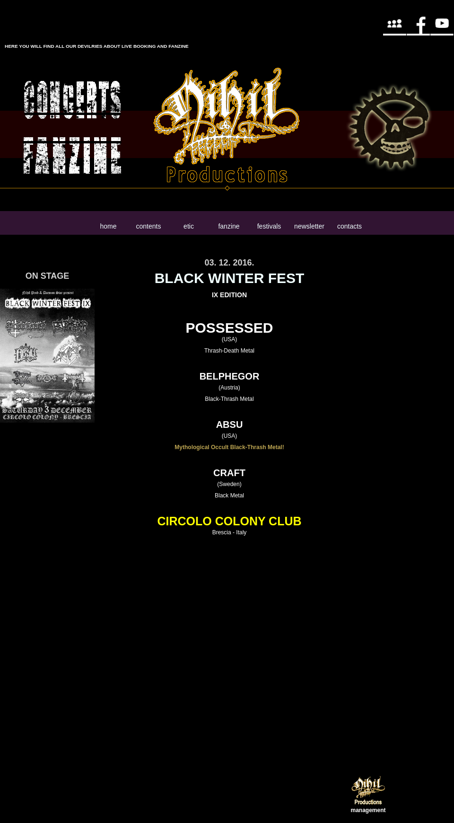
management (367, 810)
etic (188, 226)
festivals (269, 226)
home (108, 226)
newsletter (309, 226)
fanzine (228, 226)
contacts (349, 226)
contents (148, 226)
